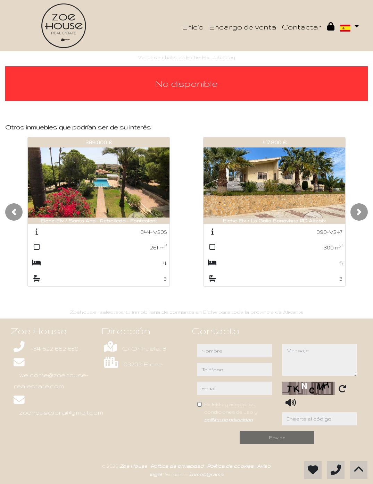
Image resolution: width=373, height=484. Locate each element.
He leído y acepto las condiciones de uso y (230, 412)
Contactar (302, 27)
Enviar (277, 437)
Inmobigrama (206, 474)
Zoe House (134, 466)
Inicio (193, 27)
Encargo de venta (242, 27)
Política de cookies (231, 466)
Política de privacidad (178, 466)
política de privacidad (228, 419)
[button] (14, 212)
